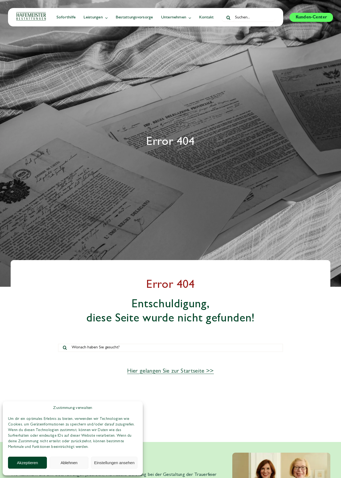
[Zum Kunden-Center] (311, 17)
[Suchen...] (248, 18)
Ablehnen (68, 462)
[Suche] (228, 18)
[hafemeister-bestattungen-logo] (31, 14)
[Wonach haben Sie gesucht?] (170, 348)
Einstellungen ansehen (114, 462)
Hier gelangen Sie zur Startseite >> (170, 372)
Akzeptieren (27, 462)
